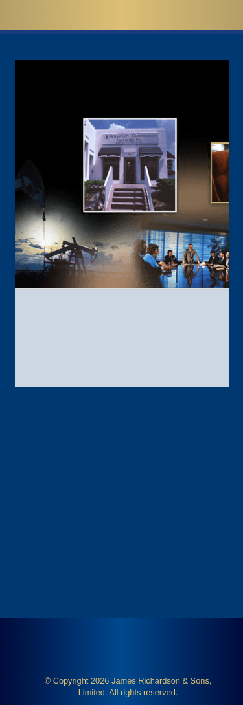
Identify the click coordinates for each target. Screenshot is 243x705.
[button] (211, 14)
